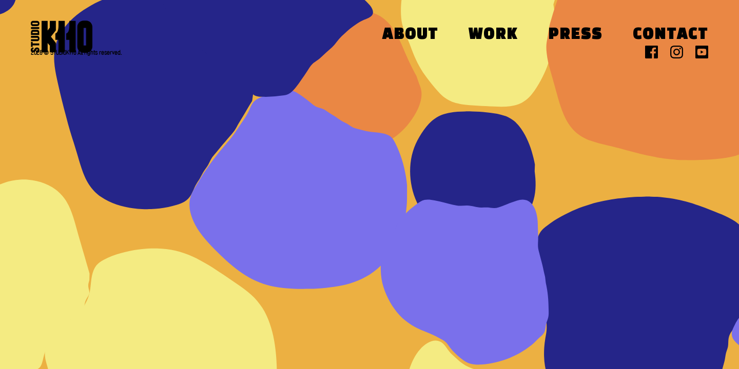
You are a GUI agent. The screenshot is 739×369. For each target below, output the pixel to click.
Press (575, 35)
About (410, 35)
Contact (670, 35)
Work (493, 35)
